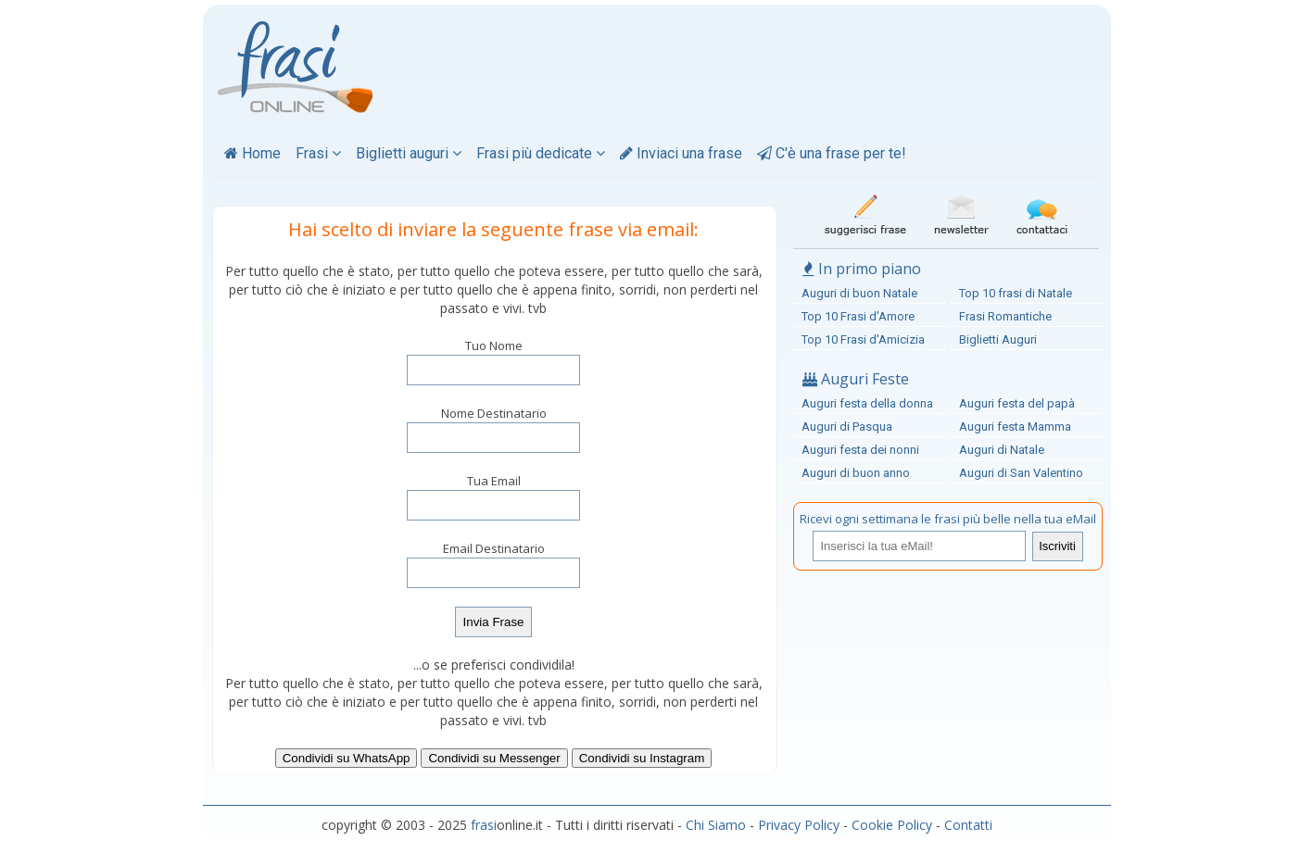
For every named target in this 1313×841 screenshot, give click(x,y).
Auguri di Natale (1001, 450)
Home (252, 153)
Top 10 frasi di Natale (1015, 293)
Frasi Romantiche (1005, 316)
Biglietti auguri (408, 153)
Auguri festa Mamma (1015, 426)
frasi (484, 825)
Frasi (318, 153)
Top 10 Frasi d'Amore (858, 316)
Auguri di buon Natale (859, 293)
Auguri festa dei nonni (860, 450)
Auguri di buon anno (856, 473)
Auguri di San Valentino (1021, 473)
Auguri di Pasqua (847, 426)
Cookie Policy (892, 825)
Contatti (968, 825)
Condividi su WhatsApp (346, 758)
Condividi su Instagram (642, 758)
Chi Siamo (716, 825)
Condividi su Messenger (494, 758)
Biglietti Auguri (998, 339)
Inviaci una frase (681, 153)
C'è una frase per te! (831, 153)
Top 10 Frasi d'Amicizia (863, 339)
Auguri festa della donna (867, 403)
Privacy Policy (799, 825)
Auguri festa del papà (1017, 403)
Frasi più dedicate (540, 153)
